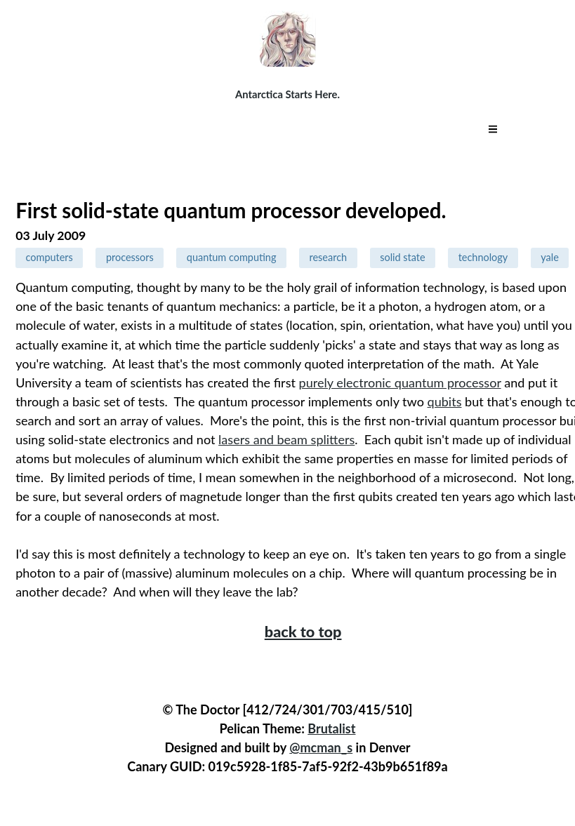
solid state (402, 257)
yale (550, 257)
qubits (445, 401)
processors (130, 257)
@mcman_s (320, 747)
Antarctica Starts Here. (287, 94)
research (329, 257)
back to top (303, 631)
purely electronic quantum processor (400, 382)
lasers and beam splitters (286, 439)
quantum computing (232, 257)
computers (49, 257)
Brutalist (331, 728)
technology (483, 257)
